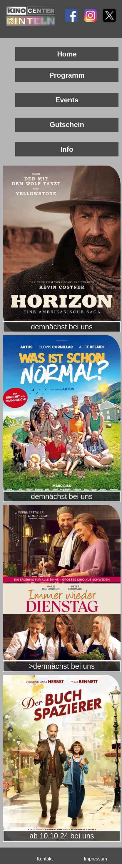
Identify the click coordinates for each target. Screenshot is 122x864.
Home (67, 54)
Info (67, 149)
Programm (66, 75)
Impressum (95, 858)
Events (66, 100)
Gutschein (67, 125)
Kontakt (45, 858)
